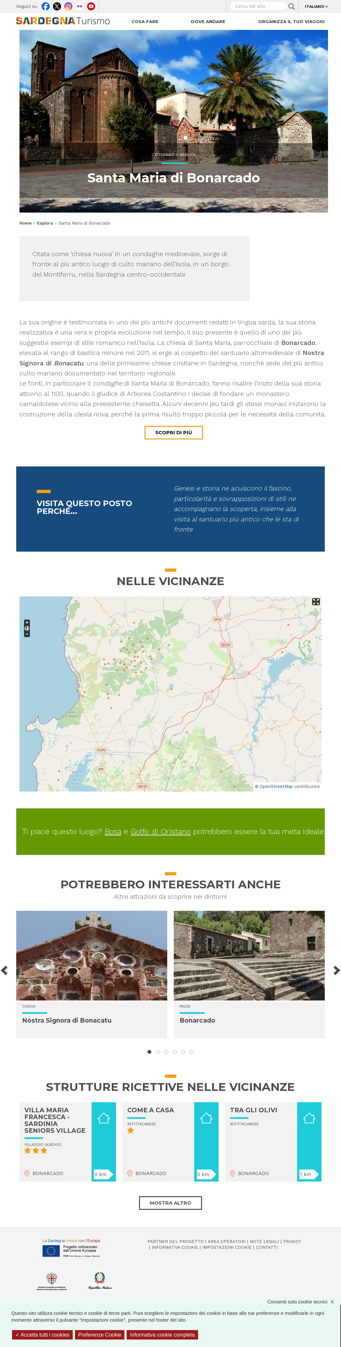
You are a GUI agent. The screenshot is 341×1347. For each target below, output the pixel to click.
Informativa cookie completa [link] (162, 1335)
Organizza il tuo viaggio (291, 21)
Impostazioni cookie (227, 1247)
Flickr (80, 5)
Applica (291, 6)
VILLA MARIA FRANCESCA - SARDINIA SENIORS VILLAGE (54, 1120)
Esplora (45, 223)
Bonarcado (197, 1020)
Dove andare (208, 21)
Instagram (68, 5)
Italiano (314, 6)
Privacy (292, 1241)
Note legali (264, 1241)
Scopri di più (173, 432)
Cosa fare (145, 21)
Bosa (113, 831)
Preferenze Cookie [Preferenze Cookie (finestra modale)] (99, 1335)
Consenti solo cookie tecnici (303, 1301)
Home (25, 223)
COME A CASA (150, 1110)
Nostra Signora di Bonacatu (66, 1020)
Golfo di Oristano (161, 831)
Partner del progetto (175, 1241)
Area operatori (227, 1241)
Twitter (57, 5)
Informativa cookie (175, 1247)
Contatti (267, 1247)
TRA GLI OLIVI (253, 1110)
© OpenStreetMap (274, 786)
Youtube (91, 5)
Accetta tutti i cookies (42, 1335)
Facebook (46, 5)
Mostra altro (170, 1203)
